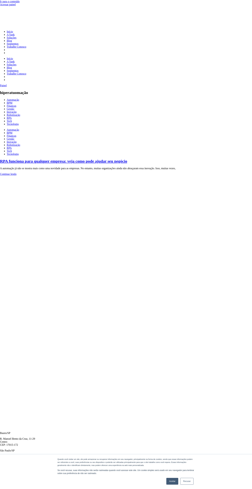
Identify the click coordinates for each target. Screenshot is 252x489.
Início (10, 31)
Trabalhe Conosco (16, 46)
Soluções (11, 37)
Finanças (11, 105)
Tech (9, 121)
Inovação (12, 111)
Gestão (10, 108)
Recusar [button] (187, 481)
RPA (9, 118)
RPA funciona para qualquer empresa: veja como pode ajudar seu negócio (63, 161)
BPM (9, 102)
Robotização (13, 114)
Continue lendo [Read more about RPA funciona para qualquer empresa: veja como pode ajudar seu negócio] (8, 174)
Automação (13, 99)
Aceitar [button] (172, 481)
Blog (9, 40)
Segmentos (12, 43)
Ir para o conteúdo (10, 1)
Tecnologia (13, 124)
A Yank (11, 34)
